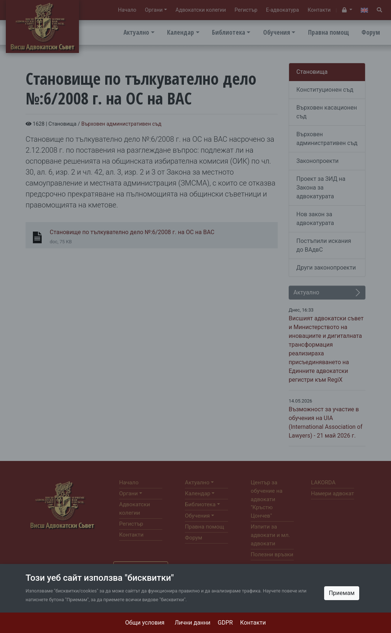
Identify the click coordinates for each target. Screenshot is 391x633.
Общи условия (145, 622)
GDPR (225, 622)
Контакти (253, 622)
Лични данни (192, 622)
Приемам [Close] (342, 593)
